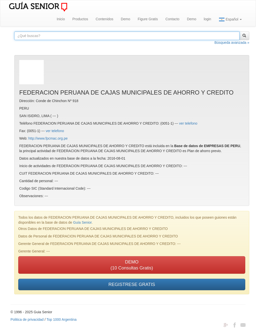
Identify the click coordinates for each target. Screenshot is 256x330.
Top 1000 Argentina (61, 319)
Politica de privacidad (27, 319)
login (207, 19)
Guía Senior (82, 222)
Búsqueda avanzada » (231, 43)
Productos (80, 19)
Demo (125, 19)
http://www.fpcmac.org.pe (48, 138)
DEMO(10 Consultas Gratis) (131, 264)
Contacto (173, 19)
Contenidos (105, 19)
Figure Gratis (148, 19)
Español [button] (230, 20)
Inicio (61, 19)
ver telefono (188, 123)
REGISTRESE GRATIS (131, 284)
